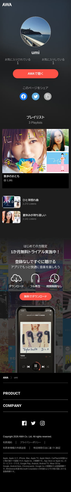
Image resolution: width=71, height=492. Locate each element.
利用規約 (7, 442)
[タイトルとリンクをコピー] (47, 96)
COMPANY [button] (12, 405)
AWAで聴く (35, 73)
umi (16, 377)
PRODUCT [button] (11, 393)
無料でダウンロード (35, 296)
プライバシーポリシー (30, 442)
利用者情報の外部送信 (14, 448)
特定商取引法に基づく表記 (47, 448)
